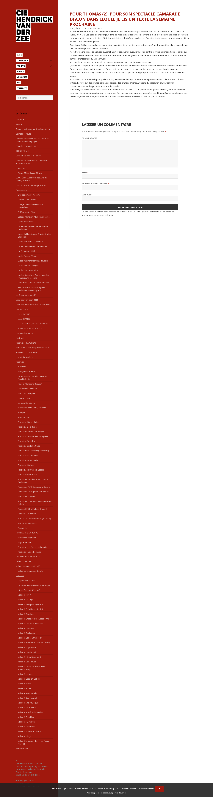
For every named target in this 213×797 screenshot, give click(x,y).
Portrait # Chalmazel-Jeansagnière (33, 436)
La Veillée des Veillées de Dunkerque (34, 585)
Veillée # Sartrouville (27, 707)
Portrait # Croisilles (26, 441)
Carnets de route (23, 134)
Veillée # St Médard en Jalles (30, 712)
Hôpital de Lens (25, 542)
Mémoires (22, 77)
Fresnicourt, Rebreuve (27, 388)
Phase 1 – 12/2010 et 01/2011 (31, 328)
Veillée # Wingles (25, 736)
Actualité (20, 119)
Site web (87, 194)
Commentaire (89, 138)
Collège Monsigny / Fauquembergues (34, 217)
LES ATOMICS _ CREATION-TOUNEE (34, 323)
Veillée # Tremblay (26, 717)
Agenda (21, 71)
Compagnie (22, 60)
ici (125, 793)
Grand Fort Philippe (26, 393)
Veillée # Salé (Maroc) (27, 698)
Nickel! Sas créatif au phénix (30, 590)
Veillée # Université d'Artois (30, 731)
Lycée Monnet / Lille (27, 251)
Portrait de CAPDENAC (26, 343)
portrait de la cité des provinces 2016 (32, 347)
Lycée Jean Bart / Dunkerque (30, 241)
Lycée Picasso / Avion (27, 256)
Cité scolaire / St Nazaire (29, 195)
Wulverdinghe (22, 748)
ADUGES (19, 124)
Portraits (20, 362)
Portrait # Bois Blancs (27, 427)
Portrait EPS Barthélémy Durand (32, 509)
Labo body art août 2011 (27, 300)
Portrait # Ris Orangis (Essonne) (32, 469)
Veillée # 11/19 (24, 595)
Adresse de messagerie (95, 183)
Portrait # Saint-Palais (27, 474)
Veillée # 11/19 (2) (26, 599)
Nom (85, 172)
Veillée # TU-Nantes (26, 721)
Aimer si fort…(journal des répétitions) (33, 129)
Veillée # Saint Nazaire (27, 693)
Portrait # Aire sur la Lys (28, 422)
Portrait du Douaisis (27, 496)
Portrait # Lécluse (26, 465)
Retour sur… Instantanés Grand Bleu (34, 282)
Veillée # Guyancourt (27, 647)
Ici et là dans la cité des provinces (31, 185)
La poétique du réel (26, 580)
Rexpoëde (22, 528)
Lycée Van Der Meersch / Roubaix (33, 260)
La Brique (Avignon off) (26, 295)
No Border (20, 338)
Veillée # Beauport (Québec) (30, 604)
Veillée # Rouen (24, 688)
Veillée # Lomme (25, 674)
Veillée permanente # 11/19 (28, 566)
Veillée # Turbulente (26, 726)
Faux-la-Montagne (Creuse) (30, 384)
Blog (19, 55)
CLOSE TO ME (22, 151)
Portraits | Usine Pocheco (29, 552)
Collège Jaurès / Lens (27, 212)
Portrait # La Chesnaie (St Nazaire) (33, 450)
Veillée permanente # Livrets (30, 571)
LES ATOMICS (22, 309)
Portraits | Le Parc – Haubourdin (32, 547)
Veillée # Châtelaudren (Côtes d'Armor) (35, 618)
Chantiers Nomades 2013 (27, 146)
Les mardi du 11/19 (24, 333)
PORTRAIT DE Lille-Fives (27, 352)
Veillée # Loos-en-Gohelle (29, 679)
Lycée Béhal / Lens (26, 221)
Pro (19, 82)
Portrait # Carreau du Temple (31, 431)
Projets (21, 66)
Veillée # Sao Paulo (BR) (28, 702)
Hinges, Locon (24, 398)
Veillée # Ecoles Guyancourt (30, 637)
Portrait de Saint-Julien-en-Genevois (33, 491)
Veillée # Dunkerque (26, 633)
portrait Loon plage (24, 357)
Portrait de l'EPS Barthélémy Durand (34, 487)
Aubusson (22, 366)
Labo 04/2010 (24, 314)
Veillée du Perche (23, 561)
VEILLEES (20, 576)
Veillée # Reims (24, 683)
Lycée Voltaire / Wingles (28, 265)
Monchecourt (24, 417)
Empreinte (20, 168)
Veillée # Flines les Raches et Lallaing (34, 642)
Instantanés (21, 190)
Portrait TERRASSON (27, 513)
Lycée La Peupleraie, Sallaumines (32, 246)
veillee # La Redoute (27, 661)
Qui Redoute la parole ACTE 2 (29, 556)
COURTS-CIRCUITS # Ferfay (28, 155)
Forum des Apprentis (27, 537)
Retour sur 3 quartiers (27, 523)
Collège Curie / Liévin (27, 199)
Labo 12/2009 (24, 319)
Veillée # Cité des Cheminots (30, 623)
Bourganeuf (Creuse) (27, 371)
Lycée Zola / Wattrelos (28, 270)
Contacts (22, 88)
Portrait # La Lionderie (28, 455)
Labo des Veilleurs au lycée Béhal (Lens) (33, 304)
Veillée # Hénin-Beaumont (29, 657)
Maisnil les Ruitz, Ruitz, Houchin (32, 407)
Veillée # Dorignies (26, 628)
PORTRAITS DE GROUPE (27, 532)
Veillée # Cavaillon (26, 614)
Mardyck (21, 412)
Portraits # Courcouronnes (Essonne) (34, 518)
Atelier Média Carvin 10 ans (30, 173)
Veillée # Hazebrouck (27, 652)
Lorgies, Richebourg (26, 403)
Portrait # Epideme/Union (29, 446)
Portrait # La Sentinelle (28, 460)
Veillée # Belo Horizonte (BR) (30, 609)
